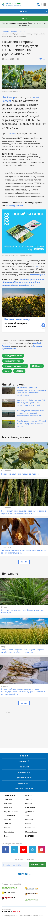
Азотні (27, 816)
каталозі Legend (37, 275)
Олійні (6, 836)
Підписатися (38, 865)
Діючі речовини (24, 778)
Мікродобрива (31, 832)
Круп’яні (28, 795)
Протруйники (9, 816)
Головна (5, 31)
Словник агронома (24, 789)
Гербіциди (8, 799)
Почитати (24, 767)
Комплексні (30, 828)
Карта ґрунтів (24, 783)
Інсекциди (8, 807)
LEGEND (19, 371)
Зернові (7, 828)
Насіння (22, 31)
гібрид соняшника (13, 356)
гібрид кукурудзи (12, 361)
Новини (13, 31)
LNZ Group (8, 97)
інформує (13, 133)
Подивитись (24, 772)
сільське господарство (15, 366)
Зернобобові (9, 832)
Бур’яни (7, 820)
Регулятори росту (11, 811)
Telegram (6, 346)
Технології (24, 761)
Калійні (28, 824)
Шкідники (30, 807)
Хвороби (29, 836)
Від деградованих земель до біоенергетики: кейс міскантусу (24, 24)
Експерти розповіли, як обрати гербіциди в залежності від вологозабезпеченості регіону (23, 282)
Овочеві (28, 803)
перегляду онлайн (14, 205)
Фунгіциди (8, 803)
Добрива (29, 811)
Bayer (37, 266)
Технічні (28, 799)
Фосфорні (29, 820)
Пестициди (9, 795)
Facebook (37, 343)
